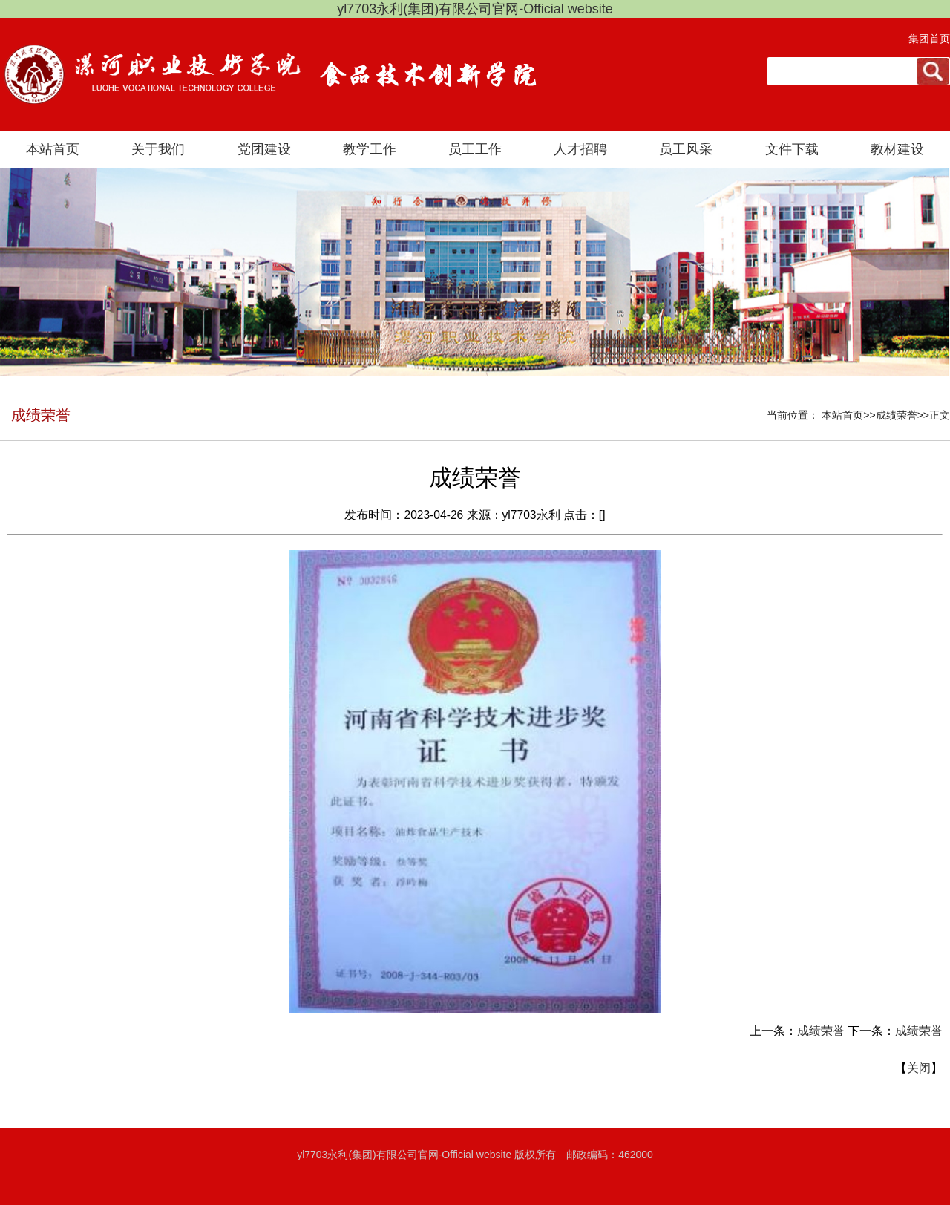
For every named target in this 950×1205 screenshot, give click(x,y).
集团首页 (929, 39)
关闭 (919, 1068)
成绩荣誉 (821, 1031)
